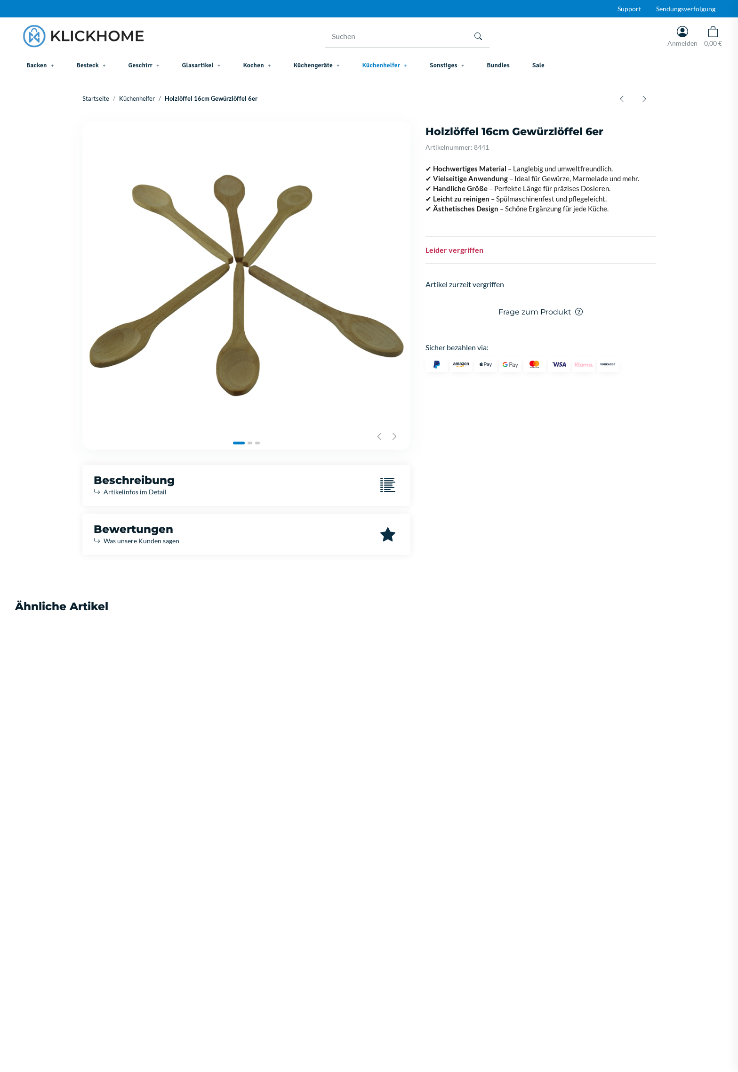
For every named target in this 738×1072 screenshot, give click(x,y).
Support (629, 9)
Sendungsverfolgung (685, 9)
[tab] (239, 443)
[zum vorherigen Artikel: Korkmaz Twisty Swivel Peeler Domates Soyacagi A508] (621, 98)
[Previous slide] (379, 436)
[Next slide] (394, 436)
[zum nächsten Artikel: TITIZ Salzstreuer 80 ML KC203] (644, 98)
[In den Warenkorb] (89, 116)
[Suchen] (396, 36)
